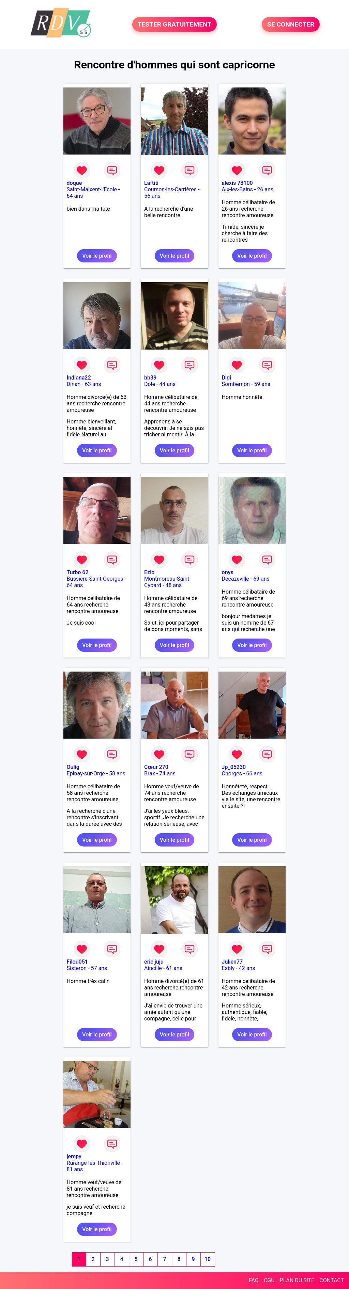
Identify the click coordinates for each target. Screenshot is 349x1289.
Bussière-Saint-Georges (95, 579)
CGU (269, 1280)
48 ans (173, 585)
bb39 (150, 377)
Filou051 (77, 961)
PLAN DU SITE (297, 1280)
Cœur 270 (156, 767)
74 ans (167, 773)
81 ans (75, 1169)
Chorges (232, 773)
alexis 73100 (237, 183)
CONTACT (331, 1280)
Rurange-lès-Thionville (93, 1163)
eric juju (153, 961)
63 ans (93, 384)
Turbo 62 (78, 572)
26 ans (265, 189)
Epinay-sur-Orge (86, 773)
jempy (74, 1156)
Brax (149, 773)
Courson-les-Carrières (170, 189)
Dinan (74, 384)
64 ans (75, 196)
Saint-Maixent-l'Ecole (92, 189)
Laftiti (151, 183)
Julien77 (232, 961)
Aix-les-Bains (237, 189)
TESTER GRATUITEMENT (175, 24)
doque (74, 183)
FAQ (254, 1280)
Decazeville (235, 579)
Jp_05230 (234, 767)
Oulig (73, 767)
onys (227, 572)
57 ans (99, 968)
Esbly (228, 968)
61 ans (174, 968)
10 (207, 1259)
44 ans (167, 384)
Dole (149, 384)
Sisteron (77, 968)
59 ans (262, 384)
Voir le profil (96, 256)
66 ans (254, 773)
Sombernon (236, 384)
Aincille (153, 968)
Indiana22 (79, 377)
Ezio (149, 572)
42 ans (247, 968)
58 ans (117, 773)
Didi (226, 377)
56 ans (152, 196)
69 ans (261, 579)
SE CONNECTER (290, 24)
